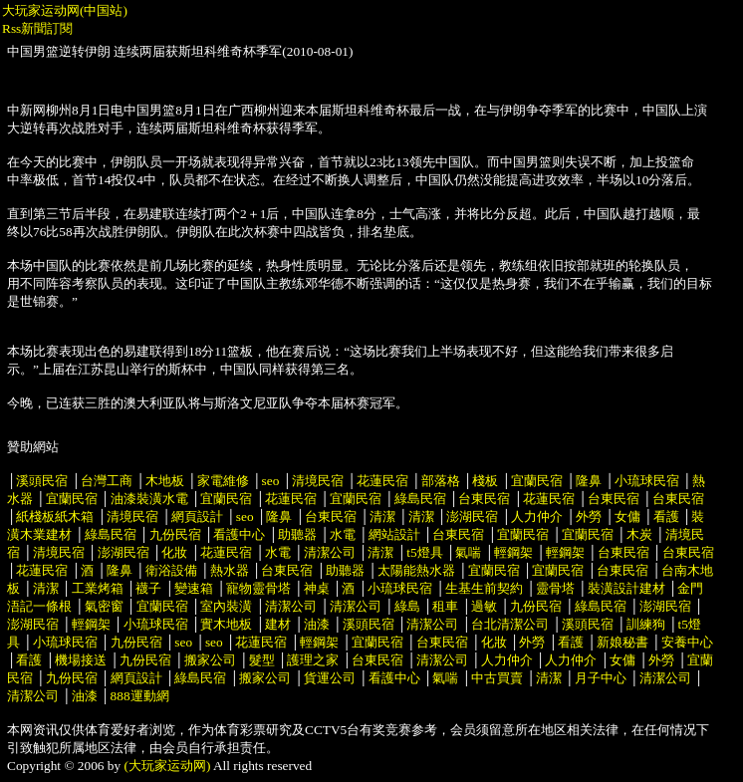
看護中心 (239, 534)
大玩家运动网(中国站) (64, 10)
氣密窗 (104, 606)
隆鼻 (589, 480)
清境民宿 (318, 480)
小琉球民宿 (647, 480)
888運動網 (140, 695)
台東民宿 (484, 498)
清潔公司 (330, 552)
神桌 (317, 588)
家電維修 (223, 480)
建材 (278, 624)
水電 (343, 534)
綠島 (407, 606)
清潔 (382, 516)
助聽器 (297, 534)
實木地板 (226, 624)
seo (271, 480)
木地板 (164, 480)
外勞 (589, 516)
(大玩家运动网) (167, 765)
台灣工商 (106, 480)
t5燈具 (424, 552)
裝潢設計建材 (626, 588)
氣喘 (468, 552)
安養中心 (687, 642)
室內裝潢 (226, 606)
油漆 (317, 624)
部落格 (440, 480)
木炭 (639, 534)
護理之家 (313, 659)
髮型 (262, 659)
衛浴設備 (171, 570)
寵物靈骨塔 (258, 588)
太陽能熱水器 (416, 570)
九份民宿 (175, 534)
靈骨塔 (555, 588)
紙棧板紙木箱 (55, 516)
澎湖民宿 (472, 516)
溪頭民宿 (42, 480)
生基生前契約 (485, 588)
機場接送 (81, 659)
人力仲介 (537, 516)
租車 (445, 606)
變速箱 (193, 588)
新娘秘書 (622, 642)
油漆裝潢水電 (149, 498)
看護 (666, 516)
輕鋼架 (513, 552)
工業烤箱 (98, 588)
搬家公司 (210, 659)
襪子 (148, 588)
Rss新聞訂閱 (37, 28)
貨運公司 (330, 677)
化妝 (174, 552)
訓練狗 (645, 624)
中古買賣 (497, 677)
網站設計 (394, 534)
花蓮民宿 (382, 480)
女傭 (627, 516)
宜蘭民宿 (537, 480)
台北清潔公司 (510, 624)
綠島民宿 (420, 498)
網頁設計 (197, 516)
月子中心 (600, 677)
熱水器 (229, 570)
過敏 (484, 606)
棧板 (485, 480)
